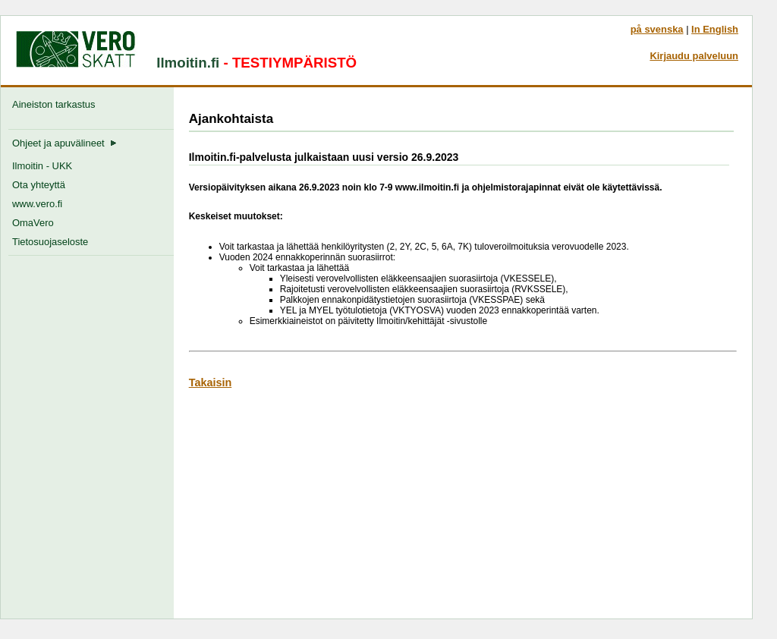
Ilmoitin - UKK (42, 166)
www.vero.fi (37, 203)
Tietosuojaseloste (50, 241)
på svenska (657, 29)
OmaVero (33, 222)
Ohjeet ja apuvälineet (64, 143)
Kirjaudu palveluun (694, 55)
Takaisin (210, 382)
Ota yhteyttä (38, 184)
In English (714, 29)
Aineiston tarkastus (56, 104)
